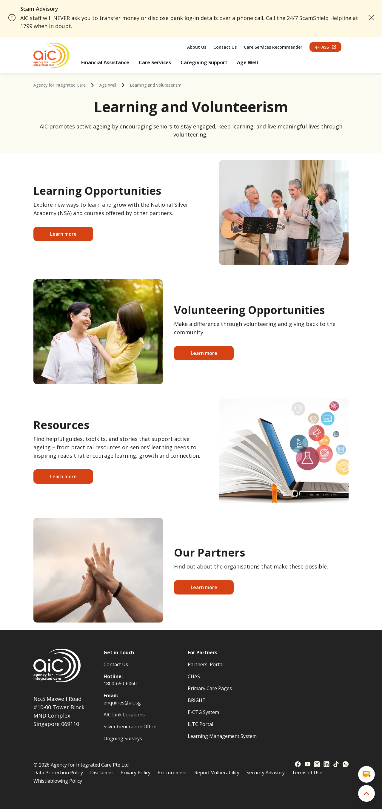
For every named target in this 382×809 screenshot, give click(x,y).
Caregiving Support (204, 62)
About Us (196, 47)
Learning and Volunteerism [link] (155, 85)
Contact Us (225, 47)
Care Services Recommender (273, 47)
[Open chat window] (366, 774)
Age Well (247, 62)
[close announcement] (371, 17)
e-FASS (325, 47)
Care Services (155, 62)
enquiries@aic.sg (122, 702)
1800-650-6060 (120, 683)
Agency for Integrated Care (59, 85)
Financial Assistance (105, 62)
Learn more (63, 234)
